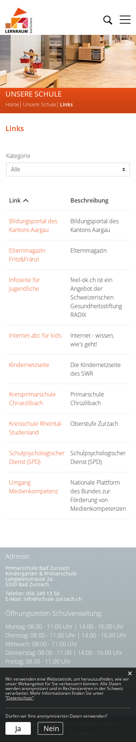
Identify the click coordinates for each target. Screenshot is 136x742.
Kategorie (18, 156)
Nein (51, 728)
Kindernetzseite (29, 365)
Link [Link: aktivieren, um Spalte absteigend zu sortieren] (15, 200)
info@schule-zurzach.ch (53, 598)
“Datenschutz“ (19, 698)
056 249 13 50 (42, 593)
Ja (18, 728)
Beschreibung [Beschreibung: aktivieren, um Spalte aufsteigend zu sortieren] (89, 200)
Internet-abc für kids (35, 335)
